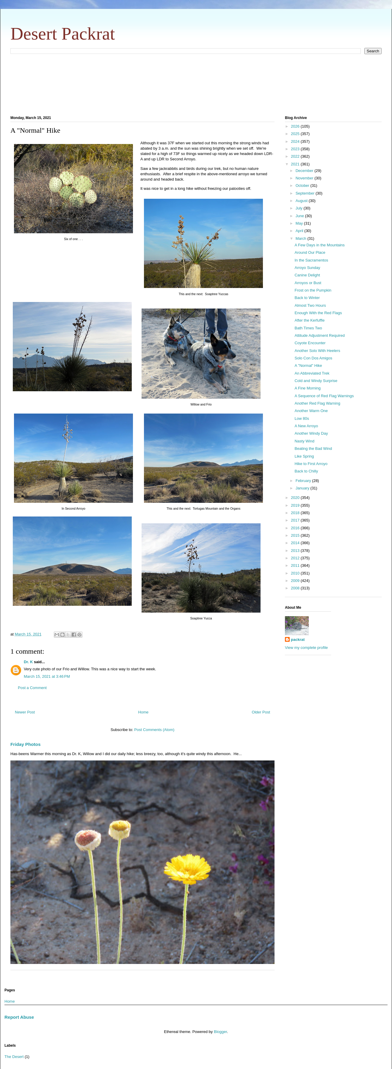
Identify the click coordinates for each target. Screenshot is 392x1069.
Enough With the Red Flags (318, 313)
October (303, 185)
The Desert (13, 1056)
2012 (296, 558)
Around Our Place (309, 252)
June (300, 216)
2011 (296, 565)
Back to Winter (307, 297)
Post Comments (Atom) (154, 729)
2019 (296, 505)
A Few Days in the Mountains (319, 245)
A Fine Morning (307, 388)
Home (143, 712)
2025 (296, 134)
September (306, 193)
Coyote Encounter (309, 343)
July (300, 208)
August (302, 200)
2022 (296, 156)
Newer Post (25, 712)
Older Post (261, 712)
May (300, 223)
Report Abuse (19, 1017)
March (302, 238)
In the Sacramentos (311, 260)
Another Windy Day (311, 433)
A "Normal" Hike (308, 365)
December (305, 170)
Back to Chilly (306, 471)
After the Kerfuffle (309, 320)
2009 (296, 580)
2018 (296, 513)
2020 (296, 497)
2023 (296, 149)
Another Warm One (311, 410)
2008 (296, 588)
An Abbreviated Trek (311, 373)
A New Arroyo (306, 426)
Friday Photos (25, 744)
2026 (296, 126)
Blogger (220, 1031)
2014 (296, 543)
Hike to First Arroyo (310, 463)
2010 (296, 573)
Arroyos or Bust (307, 283)
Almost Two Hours (310, 305)
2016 (296, 528)
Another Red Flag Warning (317, 403)
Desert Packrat (62, 33)
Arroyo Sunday (307, 267)
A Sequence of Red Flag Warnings (324, 396)
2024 (296, 141)
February (304, 480)
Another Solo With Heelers (317, 350)
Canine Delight (307, 275)
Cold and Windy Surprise (315, 380)
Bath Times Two (308, 328)
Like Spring (304, 456)
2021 (296, 164)
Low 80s (301, 418)
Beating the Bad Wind (313, 448)
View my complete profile (306, 647)
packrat (298, 639)
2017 (296, 520)
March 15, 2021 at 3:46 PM (47, 676)
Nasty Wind (304, 441)
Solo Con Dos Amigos (313, 358)
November (305, 178)
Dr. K (28, 662)
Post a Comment (32, 687)
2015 (296, 535)
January (303, 488)
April (300, 230)
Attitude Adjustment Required (319, 335)
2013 (296, 550)
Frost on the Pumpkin (312, 290)
